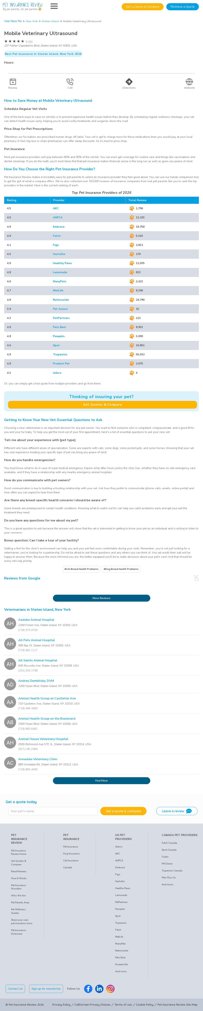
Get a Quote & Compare (142, 7)
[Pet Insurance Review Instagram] (110, 989)
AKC (56, 208)
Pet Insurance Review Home (18, 852)
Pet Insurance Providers (18, 887)
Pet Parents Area (20, 902)
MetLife (58, 290)
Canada (67, 867)
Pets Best (59, 327)
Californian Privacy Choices (92, 1004)
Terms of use (123, 1004)
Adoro (57, 373)
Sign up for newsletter (46, 989)
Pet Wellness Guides (18, 911)
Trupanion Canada (172, 870)
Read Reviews (19, 871)
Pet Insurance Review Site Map (177, 1004)
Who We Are (18, 895)
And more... (121, 971)
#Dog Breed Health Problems (121, 569)
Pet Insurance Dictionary (18, 932)
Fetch (57, 236)
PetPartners (61, 318)
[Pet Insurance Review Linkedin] (99, 989)
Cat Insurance (70, 860)
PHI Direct (167, 863)
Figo (56, 245)
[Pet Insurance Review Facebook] (88, 989)
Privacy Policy (61, 1004)
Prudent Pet (61, 363)
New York (32, 21)
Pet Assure (60, 309)
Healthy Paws (62, 263)
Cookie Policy (144, 1004)
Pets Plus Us (169, 877)
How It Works (19, 878)
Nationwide (61, 300)
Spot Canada (169, 849)
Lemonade (60, 272)
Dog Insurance (71, 853)
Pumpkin (59, 336)
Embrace (58, 227)
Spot (56, 345)
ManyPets (59, 281)
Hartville (59, 254)
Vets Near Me (13, 21)
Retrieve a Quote (182, 7)
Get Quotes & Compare (102, 404)
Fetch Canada (169, 843)
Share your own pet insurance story (21, 921)
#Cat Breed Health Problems (81, 569)
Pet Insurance (70, 846)
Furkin (165, 856)
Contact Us (15, 989)
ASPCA (57, 217)
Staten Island (50, 21)
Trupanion (60, 354)
